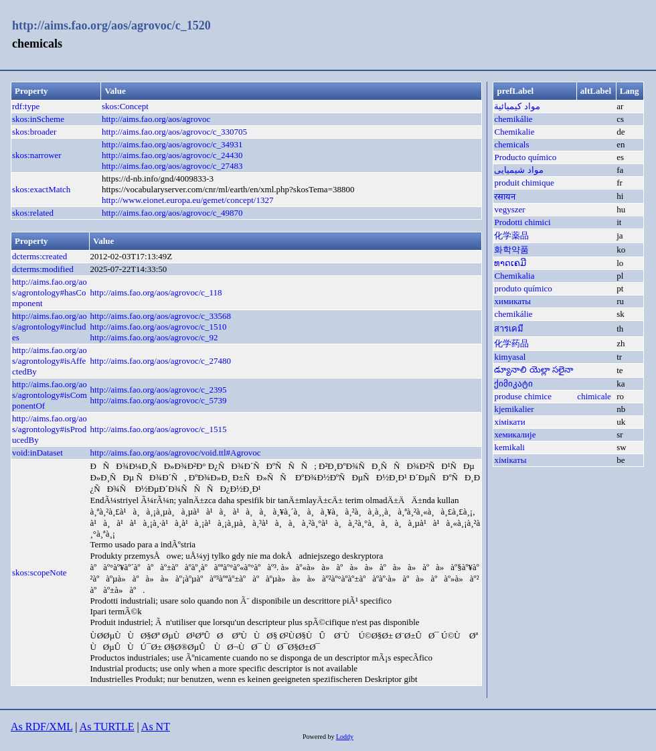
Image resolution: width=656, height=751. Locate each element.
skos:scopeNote (39, 572)
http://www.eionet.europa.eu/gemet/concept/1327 (188, 200)
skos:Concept (125, 106)
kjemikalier (514, 409)
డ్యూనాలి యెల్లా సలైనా (534, 369)
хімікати (509, 422)
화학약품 (511, 250)
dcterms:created (39, 256)
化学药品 (511, 343)
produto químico (523, 288)
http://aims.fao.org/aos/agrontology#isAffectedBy (49, 361)
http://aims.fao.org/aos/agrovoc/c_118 (156, 292)
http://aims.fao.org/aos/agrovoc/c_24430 (172, 155)
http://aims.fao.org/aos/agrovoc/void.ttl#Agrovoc (175, 453)
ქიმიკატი (513, 384)
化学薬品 (511, 235)
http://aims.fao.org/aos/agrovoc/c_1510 (158, 327)
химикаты (512, 301)
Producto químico (525, 157)
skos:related (33, 213)
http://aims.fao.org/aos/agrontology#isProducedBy (49, 429)
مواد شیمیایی (518, 170)
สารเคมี (508, 329)
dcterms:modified (43, 269)
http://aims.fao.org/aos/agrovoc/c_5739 (158, 400)
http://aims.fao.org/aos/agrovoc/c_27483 (172, 166)
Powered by (319, 736)
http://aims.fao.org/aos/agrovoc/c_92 (154, 337)
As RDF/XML (41, 726)
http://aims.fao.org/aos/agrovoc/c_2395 (158, 390)
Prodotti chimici (522, 222)
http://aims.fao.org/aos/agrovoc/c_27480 (160, 361)
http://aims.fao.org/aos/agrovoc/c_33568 (160, 316)
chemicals (511, 144)
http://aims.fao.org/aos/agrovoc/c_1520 (111, 25)
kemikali (509, 447)
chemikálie (513, 119)
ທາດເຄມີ (510, 263)
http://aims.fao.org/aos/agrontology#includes (49, 326)
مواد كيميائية (517, 106)
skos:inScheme (38, 119)
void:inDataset (37, 453)
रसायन (504, 197)
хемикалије (515, 434)
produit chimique (524, 183)
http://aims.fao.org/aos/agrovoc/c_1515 (158, 429)
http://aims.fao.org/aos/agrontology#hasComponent (49, 292)
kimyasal (509, 357)
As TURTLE (107, 726)
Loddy (344, 736)
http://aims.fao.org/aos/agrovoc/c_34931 (172, 144)
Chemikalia (514, 276)
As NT (155, 726)
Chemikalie (514, 132)
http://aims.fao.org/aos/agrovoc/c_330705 (174, 132)
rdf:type (25, 106)
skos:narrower (37, 155)
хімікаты (510, 460)
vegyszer (509, 209)
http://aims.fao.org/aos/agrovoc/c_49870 (172, 213)
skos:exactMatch (41, 189)
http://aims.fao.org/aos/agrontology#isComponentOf (49, 395)
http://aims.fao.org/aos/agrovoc (156, 119)
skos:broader (34, 132)
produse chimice (523, 396)
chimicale (594, 396)
